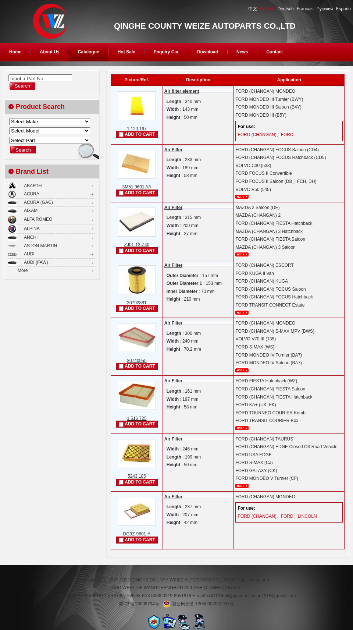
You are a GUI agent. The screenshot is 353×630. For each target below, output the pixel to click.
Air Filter (173, 149)
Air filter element (181, 91)
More (23, 270)
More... (242, 197)
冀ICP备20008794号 (139, 603)
